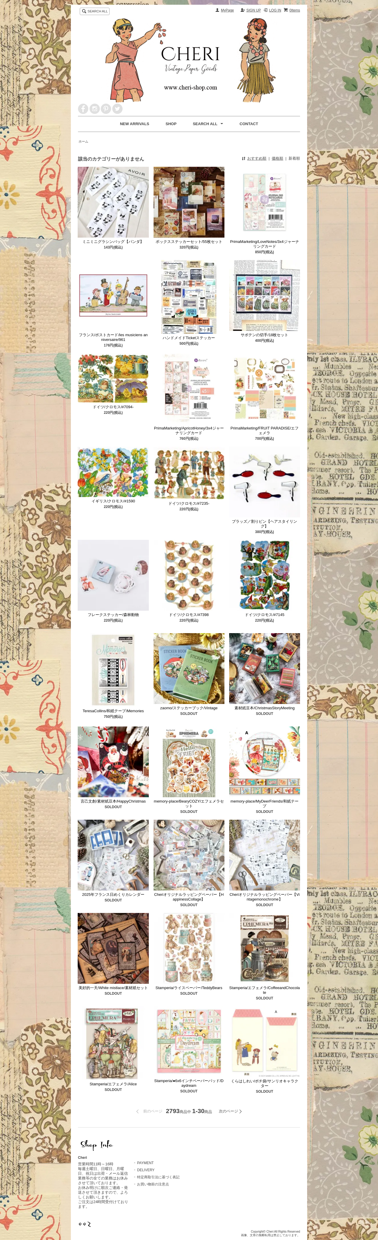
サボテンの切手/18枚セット (264, 335)
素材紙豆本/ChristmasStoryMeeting (264, 708)
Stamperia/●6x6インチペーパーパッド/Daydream (189, 1083)
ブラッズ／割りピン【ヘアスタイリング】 (264, 523)
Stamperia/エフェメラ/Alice (113, 1084)
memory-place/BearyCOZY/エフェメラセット (189, 803)
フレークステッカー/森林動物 (113, 614)
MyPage (227, 10)
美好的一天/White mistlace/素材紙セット (113, 988)
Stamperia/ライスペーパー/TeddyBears (189, 988)
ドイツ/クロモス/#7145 (264, 614)
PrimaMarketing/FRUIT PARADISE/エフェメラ (264, 430)
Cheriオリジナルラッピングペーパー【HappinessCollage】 (189, 896)
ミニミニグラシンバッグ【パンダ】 (113, 241)
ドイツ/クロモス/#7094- (113, 407)
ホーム (83, 141)
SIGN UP (253, 10)
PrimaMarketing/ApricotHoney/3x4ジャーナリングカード (189, 430)
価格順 (277, 158)
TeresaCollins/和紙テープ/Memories (113, 711)
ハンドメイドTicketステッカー (189, 338)
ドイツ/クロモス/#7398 (188, 614)
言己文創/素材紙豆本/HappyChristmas (113, 801)
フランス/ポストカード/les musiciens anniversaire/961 (113, 337)
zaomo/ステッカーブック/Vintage (189, 708)
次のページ (228, 1111)
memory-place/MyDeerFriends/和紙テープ (265, 803)
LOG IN (275, 10)
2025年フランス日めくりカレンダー (113, 894)
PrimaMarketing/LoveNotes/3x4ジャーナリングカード (264, 244)
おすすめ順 (256, 158)
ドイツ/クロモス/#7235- (188, 503)
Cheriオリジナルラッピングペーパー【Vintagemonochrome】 (264, 896)
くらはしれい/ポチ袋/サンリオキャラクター (264, 1083)
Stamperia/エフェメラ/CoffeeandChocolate (264, 990)
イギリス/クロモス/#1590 (113, 501)
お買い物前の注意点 (153, 1184)
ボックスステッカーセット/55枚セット (189, 241)
